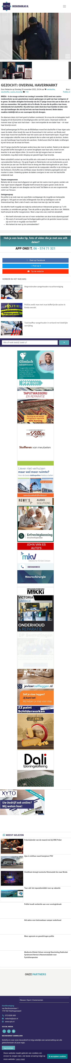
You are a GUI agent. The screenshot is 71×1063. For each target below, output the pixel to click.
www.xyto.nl (9, 1022)
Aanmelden (8, 1048)
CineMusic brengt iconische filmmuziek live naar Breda (45, 872)
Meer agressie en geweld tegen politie (39, 936)
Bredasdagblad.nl (20, 6)
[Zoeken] (64, 342)
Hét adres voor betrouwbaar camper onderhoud (42, 920)
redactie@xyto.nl (11, 1018)
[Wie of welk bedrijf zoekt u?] (30, 342)
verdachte (51, 89)
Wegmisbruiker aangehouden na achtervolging (43, 286)
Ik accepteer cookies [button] (57, 1056)
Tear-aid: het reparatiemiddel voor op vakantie (42, 888)
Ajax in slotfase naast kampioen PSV (38, 856)
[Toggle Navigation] (64, 6)
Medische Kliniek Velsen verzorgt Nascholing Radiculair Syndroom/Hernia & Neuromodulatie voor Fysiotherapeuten (46, 954)
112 (26, 92)
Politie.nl (66, 92)
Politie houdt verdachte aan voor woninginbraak (43, 904)
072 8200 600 (10, 1015)
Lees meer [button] (20, 1059)
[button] (1, 70)
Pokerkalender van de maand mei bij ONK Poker (43, 840)
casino (13, 92)
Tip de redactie (35, 271)
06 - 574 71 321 (44, 248)
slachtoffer (5, 92)
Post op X (35, 266)
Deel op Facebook (35, 260)
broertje (19, 92)
